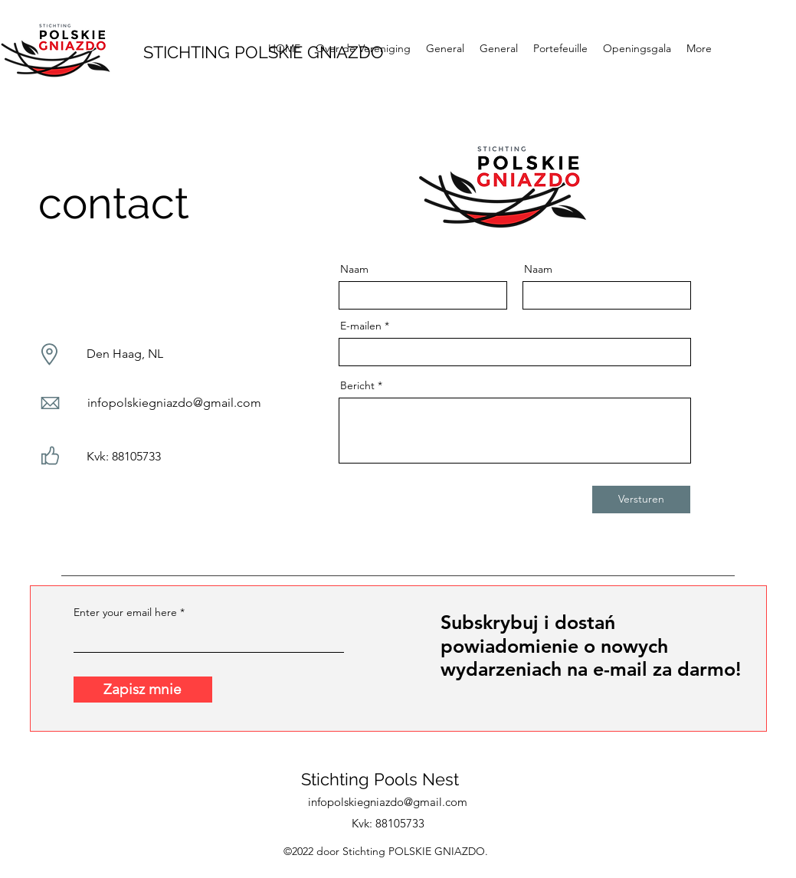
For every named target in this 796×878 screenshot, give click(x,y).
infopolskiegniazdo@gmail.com (174, 402)
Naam (354, 269)
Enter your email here (125, 612)
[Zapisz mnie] (143, 690)
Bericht (357, 385)
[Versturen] (641, 499)
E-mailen (361, 325)
